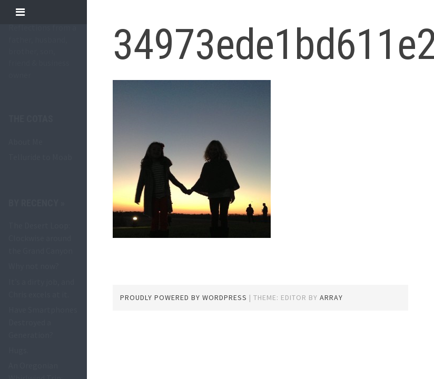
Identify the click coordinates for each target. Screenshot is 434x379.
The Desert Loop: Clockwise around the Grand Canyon (40, 238)
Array (331, 297)
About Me (25, 141)
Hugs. (18, 350)
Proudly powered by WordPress (183, 297)
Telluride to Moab (40, 157)
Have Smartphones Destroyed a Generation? (42, 322)
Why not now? (33, 266)
